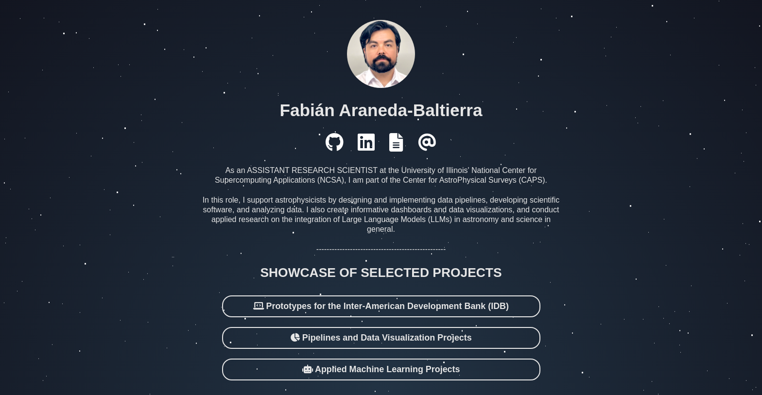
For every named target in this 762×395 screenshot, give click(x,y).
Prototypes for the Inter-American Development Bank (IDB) (381, 302)
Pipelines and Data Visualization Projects (380, 333)
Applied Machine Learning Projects (381, 365)
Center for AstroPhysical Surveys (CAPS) (474, 176)
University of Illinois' (435, 166)
